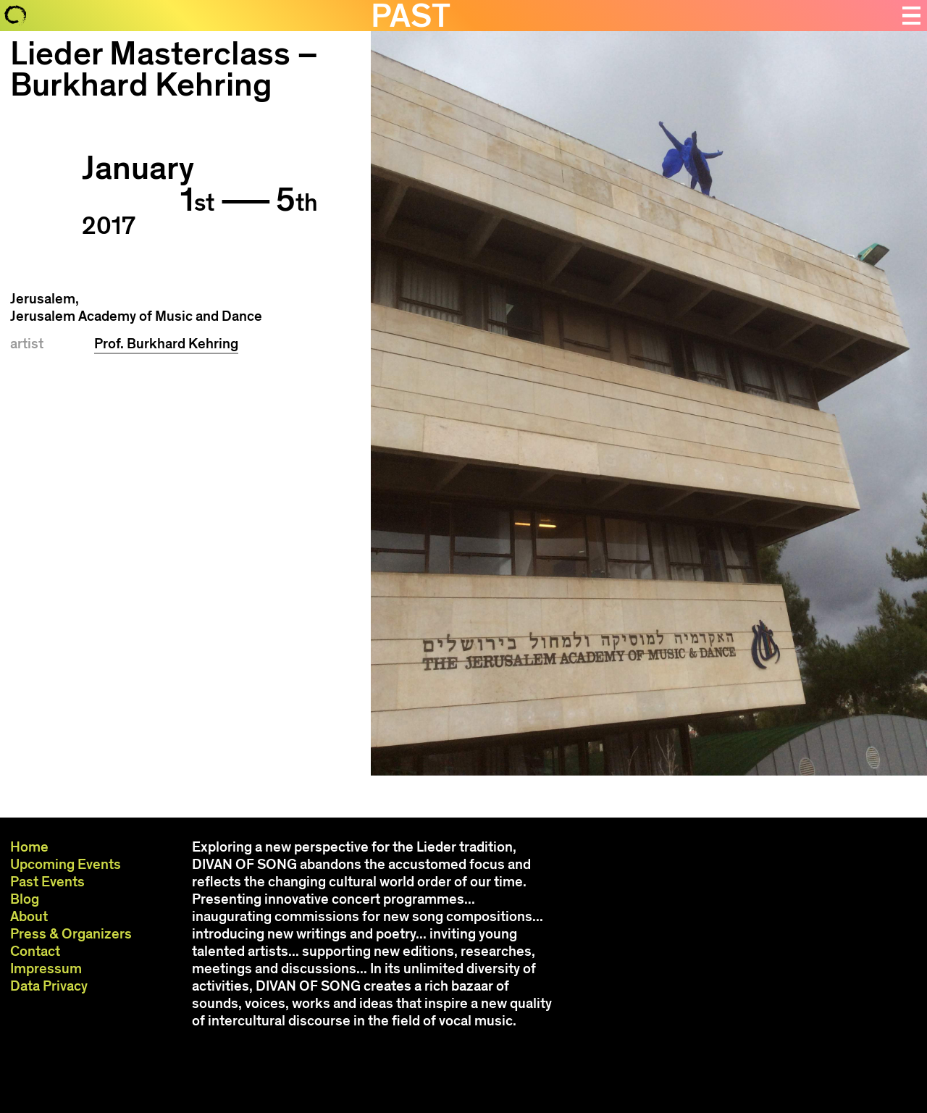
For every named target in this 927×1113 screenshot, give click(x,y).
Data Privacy (49, 986)
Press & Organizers (71, 934)
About (29, 916)
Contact (35, 951)
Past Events (47, 882)
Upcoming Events (65, 864)
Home (29, 847)
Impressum (46, 968)
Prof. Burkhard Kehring (166, 344)
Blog (24, 899)
